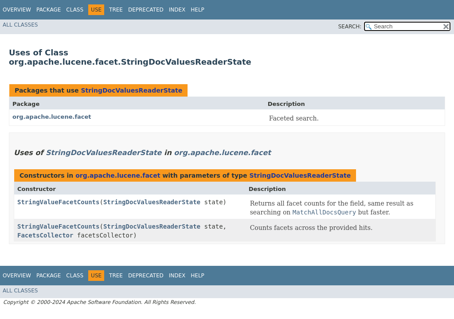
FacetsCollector (45, 235)
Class (74, 10)
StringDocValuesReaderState (131, 90)
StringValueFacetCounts (58, 202)
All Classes (20, 25)
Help (197, 10)
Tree (116, 10)
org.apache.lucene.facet (51, 116)
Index (177, 10)
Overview (17, 10)
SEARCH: (350, 26)
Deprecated (146, 10)
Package (48, 10)
